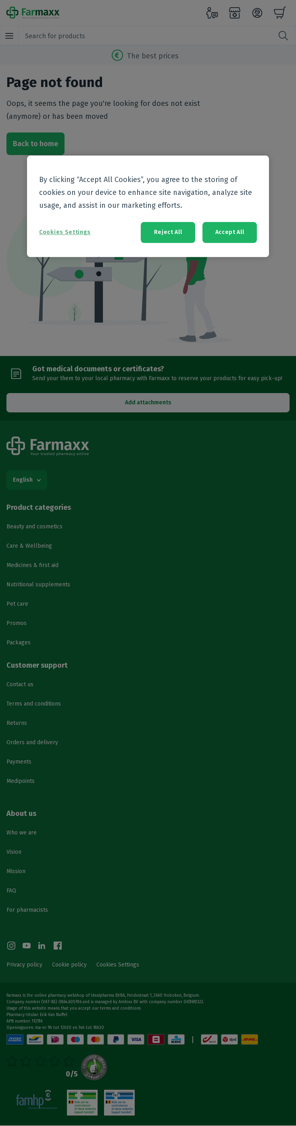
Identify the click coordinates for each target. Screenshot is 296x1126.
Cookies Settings (65, 232)
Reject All (168, 232)
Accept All (229, 232)
